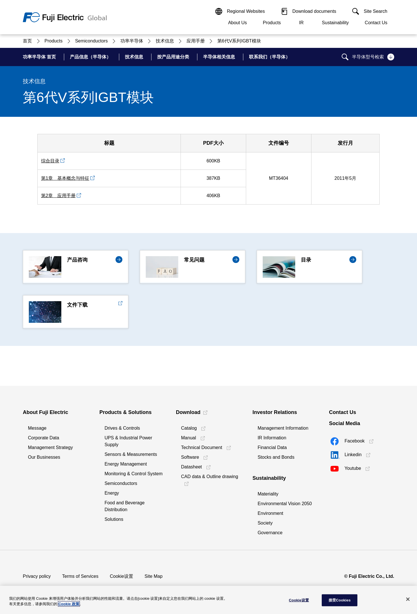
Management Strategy (50, 447)
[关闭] (408, 599)
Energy (111, 493)
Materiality (268, 493)
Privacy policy (37, 576)
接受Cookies (340, 600)
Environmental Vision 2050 (285, 503)
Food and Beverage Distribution (124, 506)
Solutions (113, 519)
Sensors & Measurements (130, 454)
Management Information (283, 428)
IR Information (272, 437)
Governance (270, 532)
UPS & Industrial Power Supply (128, 441)
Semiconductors (120, 483)
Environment (270, 513)
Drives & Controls (122, 428)
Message (37, 428)
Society (265, 523)
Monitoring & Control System (133, 473)
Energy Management (125, 464)
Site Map (154, 576)
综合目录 (50, 160)
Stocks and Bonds (276, 457)
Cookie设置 (121, 576)
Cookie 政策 (68, 604)
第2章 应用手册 (58, 195)
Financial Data (272, 447)
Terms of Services (80, 576)
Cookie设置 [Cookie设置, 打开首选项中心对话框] (299, 600)
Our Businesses (44, 457)
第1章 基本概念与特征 (65, 178)
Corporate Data (43, 437)
